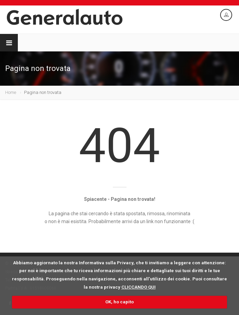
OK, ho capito (119, 301)
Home (10, 92)
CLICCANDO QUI (138, 287)
